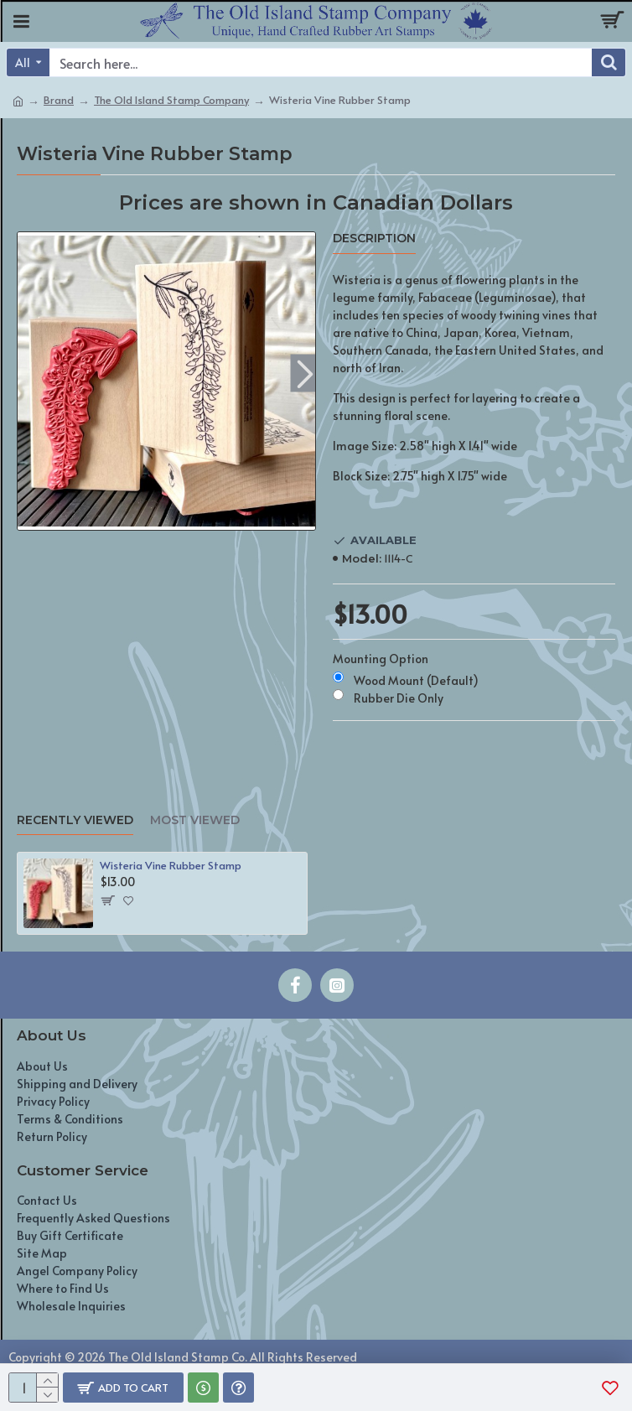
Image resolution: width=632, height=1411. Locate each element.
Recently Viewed (75, 820)
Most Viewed (195, 820)
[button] (304, 373)
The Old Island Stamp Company (171, 99)
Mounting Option (380, 659)
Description (374, 238)
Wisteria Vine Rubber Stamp (170, 866)
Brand (59, 99)
